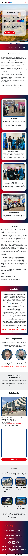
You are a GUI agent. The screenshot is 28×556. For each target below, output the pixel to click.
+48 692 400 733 (19, 537)
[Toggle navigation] (25, 2)
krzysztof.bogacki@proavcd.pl (21, 366)
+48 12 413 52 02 (12, 532)
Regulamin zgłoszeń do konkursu (10, 551)
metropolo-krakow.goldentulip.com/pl (16, 423)
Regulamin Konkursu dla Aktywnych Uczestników (14, 549)
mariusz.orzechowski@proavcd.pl (7, 366)
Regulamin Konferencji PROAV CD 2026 (11, 546)
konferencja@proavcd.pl (9, 538)
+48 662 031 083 (16, 535)
